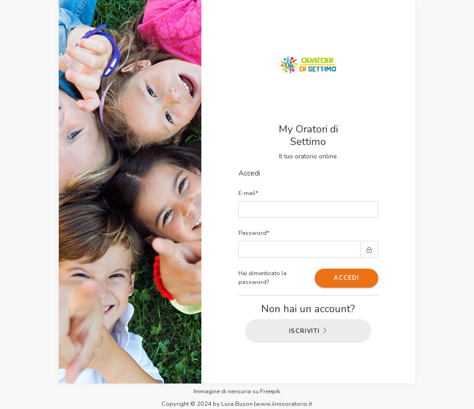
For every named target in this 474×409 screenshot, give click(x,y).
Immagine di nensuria (222, 391)
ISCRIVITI (308, 331)
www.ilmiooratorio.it (284, 404)
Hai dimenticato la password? (262, 277)
